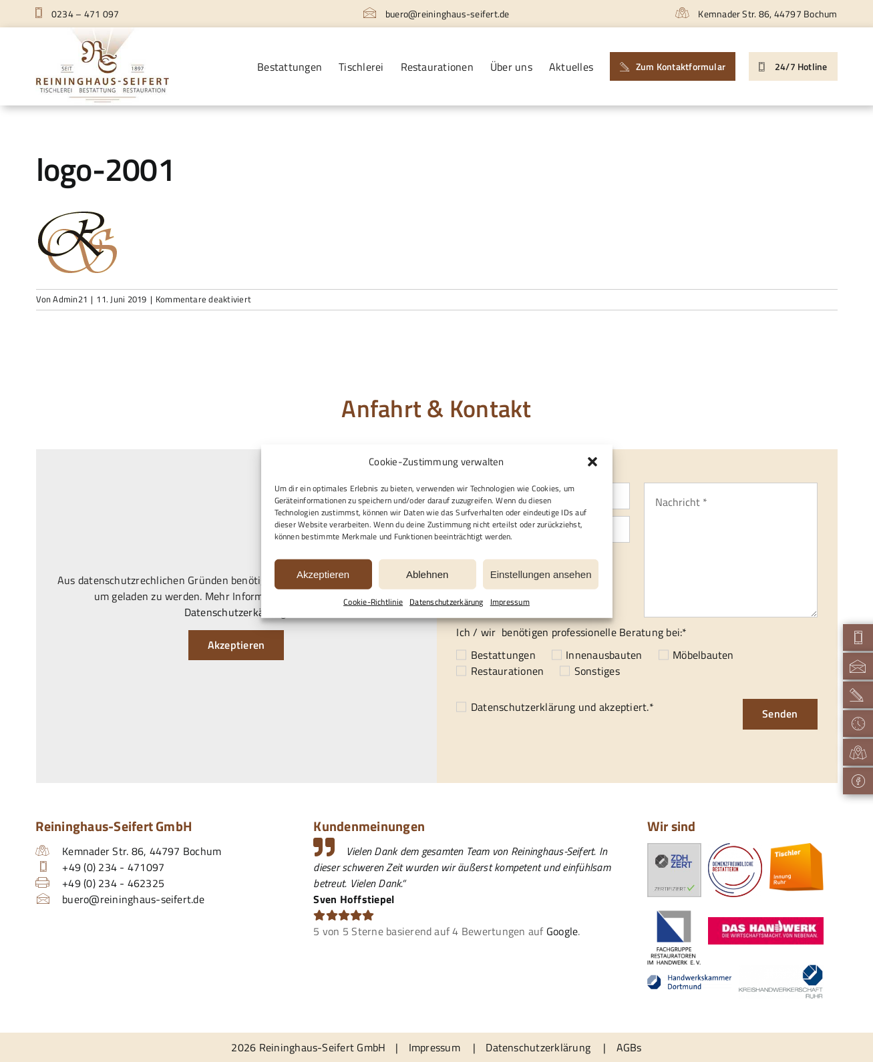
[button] (592, 462)
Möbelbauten (703, 655)
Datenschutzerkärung (446, 602)
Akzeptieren (323, 573)
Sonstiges (597, 671)
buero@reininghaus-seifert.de (436, 14)
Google (562, 931)
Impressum (510, 602)
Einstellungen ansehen (541, 573)
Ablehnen (427, 573)
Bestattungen (503, 655)
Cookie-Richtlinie (373, 602)
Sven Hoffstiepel (353, 899)
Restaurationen (507, 671)
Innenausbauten (604, 655)
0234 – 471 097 (77, 14)
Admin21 (70, 299)
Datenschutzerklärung (523, 707)
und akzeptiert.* (562, 707)
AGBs (629, 1047)
